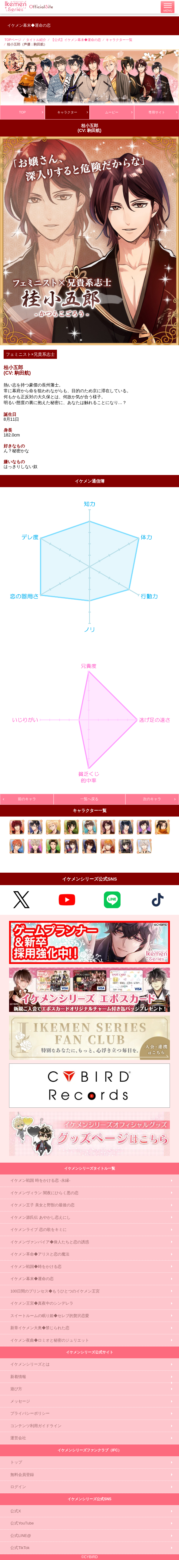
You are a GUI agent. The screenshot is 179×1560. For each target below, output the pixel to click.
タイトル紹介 (36, 40)
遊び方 (16, 1388)
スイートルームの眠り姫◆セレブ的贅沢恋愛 (49, 1315)
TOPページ (13, 40)
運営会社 (18, 1438)
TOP (31, 112)
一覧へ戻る (89, 799)
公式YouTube (22, 1523)
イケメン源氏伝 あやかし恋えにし (40, 1217)
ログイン (18, 1486)
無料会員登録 (22, 1474)
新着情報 (18, 1376)
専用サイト (162, 112)
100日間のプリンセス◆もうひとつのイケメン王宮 (55, 1291)
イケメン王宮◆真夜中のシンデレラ (41, 1303)
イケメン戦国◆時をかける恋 (35, 1266)
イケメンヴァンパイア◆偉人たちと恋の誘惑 (49, 1242)
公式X (15, 1511)
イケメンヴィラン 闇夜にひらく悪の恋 (44, 1193)
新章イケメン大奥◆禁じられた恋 (39, 1328)
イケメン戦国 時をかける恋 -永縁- (40, 1180)
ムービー (118, 112)
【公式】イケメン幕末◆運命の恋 (76, 40)
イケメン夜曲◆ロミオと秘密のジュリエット (49, 1340)
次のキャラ (159, 799)
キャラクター (72, 112)
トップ (16, 1462)
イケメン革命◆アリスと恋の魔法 (39, 1254)
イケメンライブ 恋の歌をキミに (38, 1229)
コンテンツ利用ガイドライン (35, 1426)
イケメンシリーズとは (30, 1364)
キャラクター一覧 (119, 40)
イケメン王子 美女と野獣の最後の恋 (42, 1205)
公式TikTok (19, 1547)
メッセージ (20, 1401)
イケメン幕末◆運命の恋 (32, 1278)
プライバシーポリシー (30, 1413)
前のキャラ (19, 799)
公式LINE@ (20, 1535)
